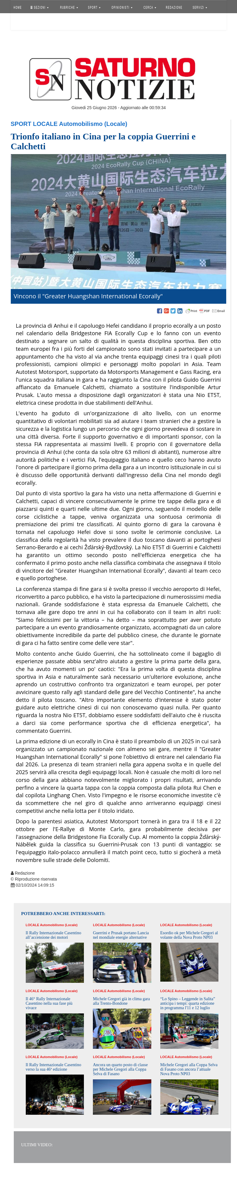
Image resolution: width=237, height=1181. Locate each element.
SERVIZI (200, 7)
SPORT (94, 7)
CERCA (150, 7)
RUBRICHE (69, 7)
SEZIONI (39, 7)
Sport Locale (34, 124)
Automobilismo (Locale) (93, 124)
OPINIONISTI (121, 7)
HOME (17, 7)
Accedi (22, 22)
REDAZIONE (174, 7)
